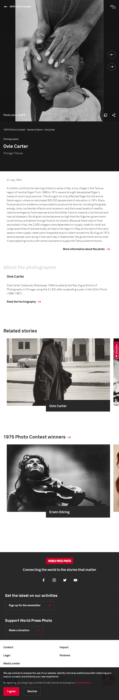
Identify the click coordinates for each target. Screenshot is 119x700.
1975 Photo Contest (20, 7)
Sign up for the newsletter (25, 605)
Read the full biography (21, 301)
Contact (8, 647)
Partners (65, 655)
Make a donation (19, 630)
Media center (11, 663)
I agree (11, 691)
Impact (64, 647)
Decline (32, 691)
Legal (6, 655)
